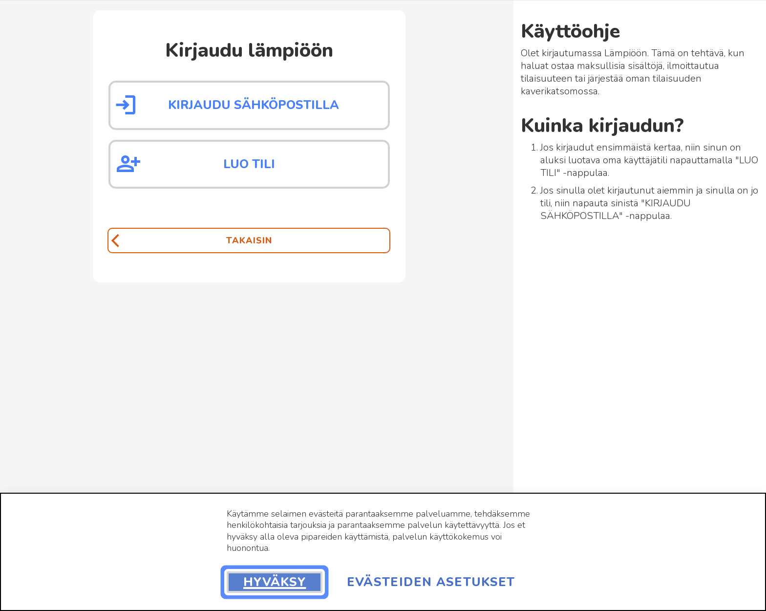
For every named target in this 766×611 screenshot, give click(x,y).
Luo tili (249, 164)
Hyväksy (274, 582)
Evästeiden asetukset (431, 582)
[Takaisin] (248, 240)
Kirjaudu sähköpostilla (253, 105)
